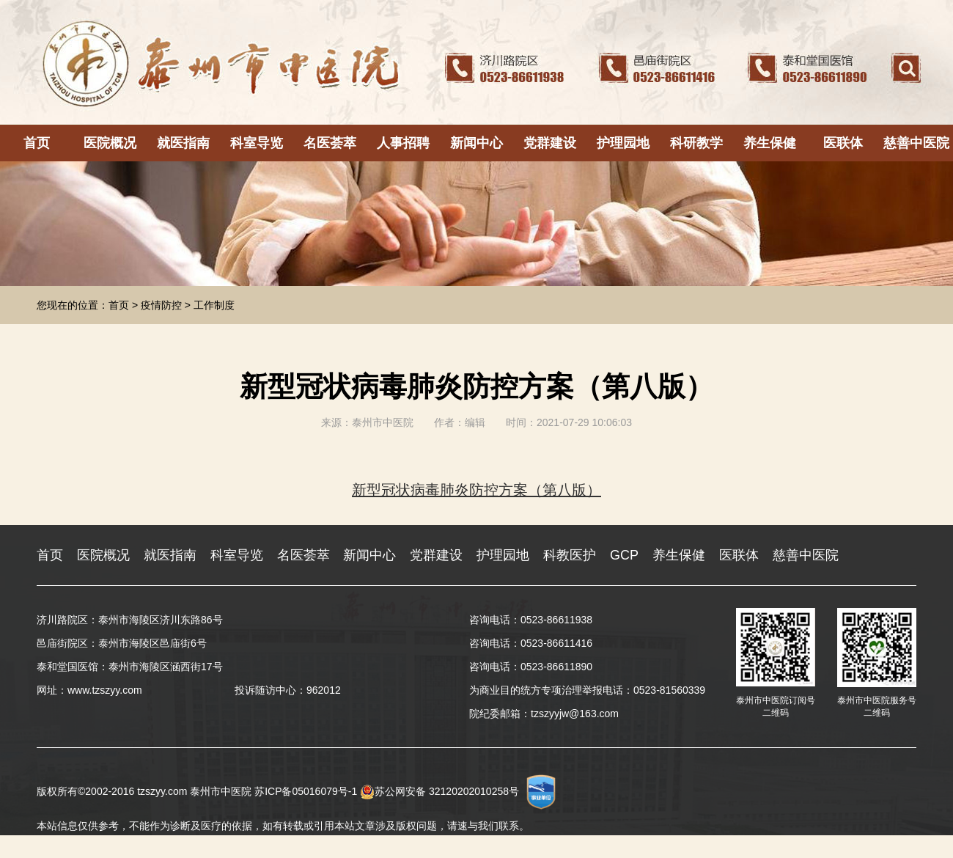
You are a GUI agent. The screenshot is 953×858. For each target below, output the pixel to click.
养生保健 (769, 143)
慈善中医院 (916, 143)
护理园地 (623, 143)
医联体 (843, 143)
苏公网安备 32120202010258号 (439, 791)
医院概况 (110, 143)
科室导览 (256, 143)
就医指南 (183, 143)
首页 (36, 143)
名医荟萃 (329, 143)
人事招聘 (403, 143)
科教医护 (569, 555)
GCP (624, 555)
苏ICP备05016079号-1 (305, 791)
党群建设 (549, 143)
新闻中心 (476, 143)
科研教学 (696, 143)
